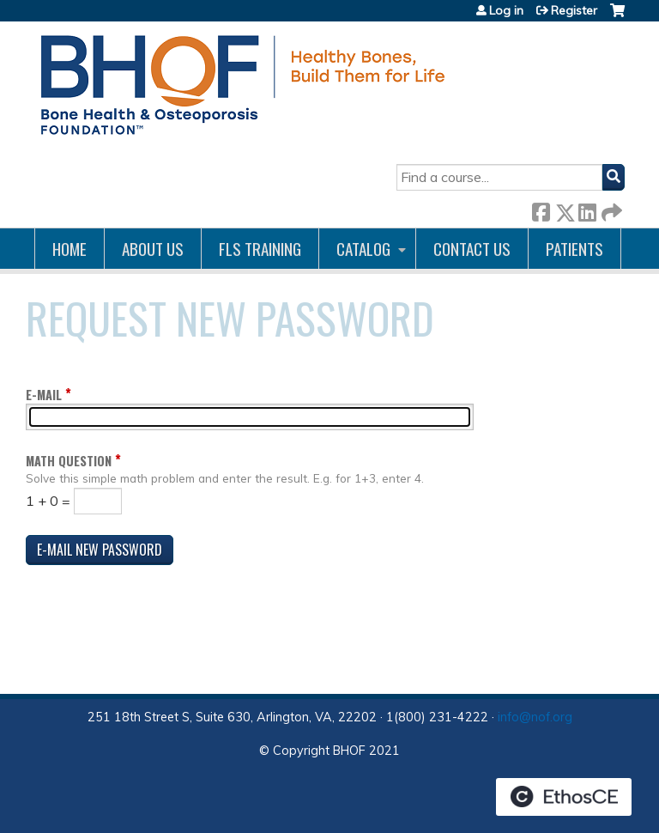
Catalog (363, 248)
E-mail (44, 395)
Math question (69, 461)
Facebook (540, 209)
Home (69, 248)
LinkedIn (587, 209)
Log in (506, 10)
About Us (153, 248)
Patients (574, 248)
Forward (610, 209)
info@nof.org (535, 717)
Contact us (472, 248)
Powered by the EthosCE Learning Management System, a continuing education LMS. (563, 797)
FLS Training (260, 248)
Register (574, 10)
